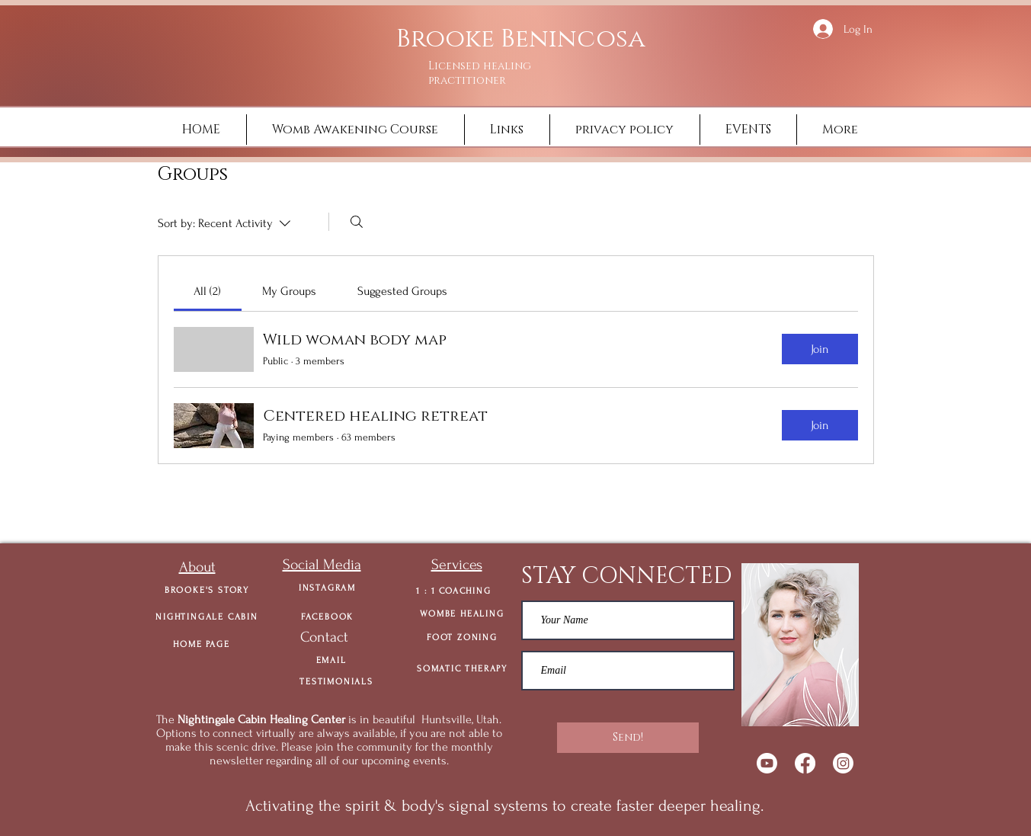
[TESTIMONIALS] (337, 681)
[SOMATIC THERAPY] (462, 668)
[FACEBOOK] (328, 616)
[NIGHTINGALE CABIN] (207, 616)
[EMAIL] (331, 660)
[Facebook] (805, 763)
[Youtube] (767, 763)
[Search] (356, 222)
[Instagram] (843, 763)
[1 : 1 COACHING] (454, 590)
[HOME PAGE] (202, 644)
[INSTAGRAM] (328, 588)
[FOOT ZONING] (462, 637)
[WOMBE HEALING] (462, 613)
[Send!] (628, 737)
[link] (207, 291)
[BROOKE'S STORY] (207, 590)
